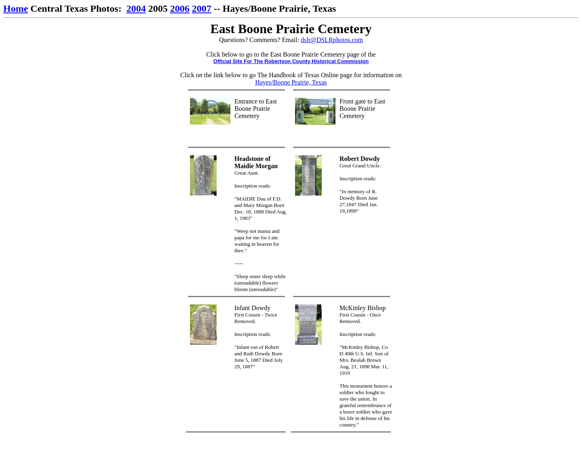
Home (15, 8)
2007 (201, 8)
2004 (136, 8)
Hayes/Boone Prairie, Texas (291, 82)
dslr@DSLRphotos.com (332, 39)
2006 (180, 8)
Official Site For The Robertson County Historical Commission (291, 61)
